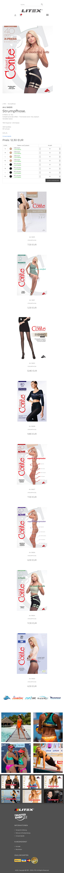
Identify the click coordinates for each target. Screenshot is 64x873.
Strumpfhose (12, 104)
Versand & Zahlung (20, 830)
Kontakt (17, 846)
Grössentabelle (7, 136)
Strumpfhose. (32, 240)
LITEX (4, 104)
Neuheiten (18, 849)
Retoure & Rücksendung (22, 833)
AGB (16, 870)
